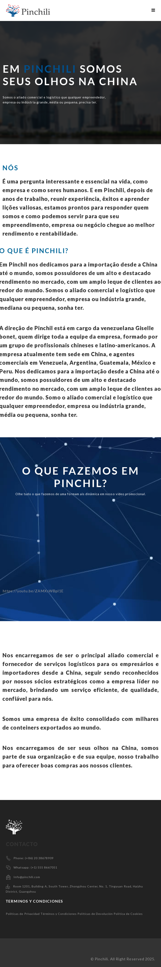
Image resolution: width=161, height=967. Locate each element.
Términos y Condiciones (59, 913)
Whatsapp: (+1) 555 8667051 (35, 867)
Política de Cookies (128, 913)
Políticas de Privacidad (23, 913)
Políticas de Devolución (95, 913)
